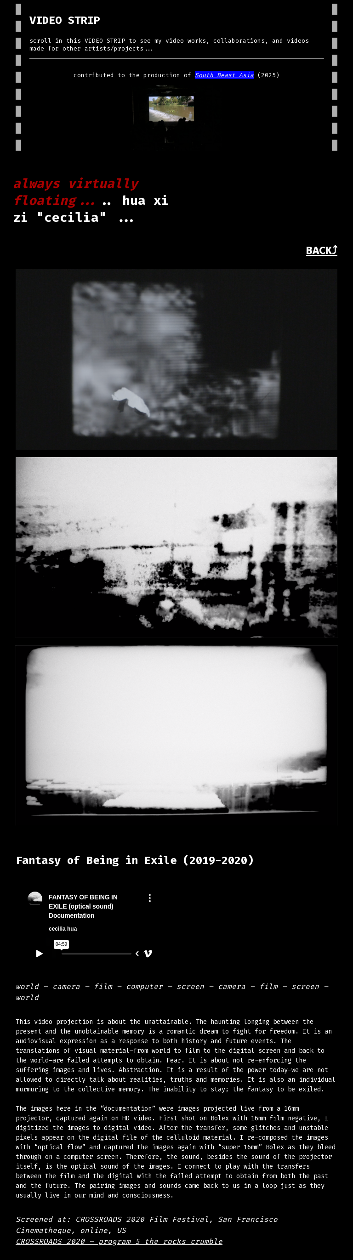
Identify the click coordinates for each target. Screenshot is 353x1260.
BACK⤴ (321, 250)
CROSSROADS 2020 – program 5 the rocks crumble (119, 1241)
